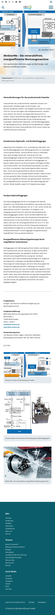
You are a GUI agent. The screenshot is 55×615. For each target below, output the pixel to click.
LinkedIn (8, 576)
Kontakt (31, 602)
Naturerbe (9, 526)
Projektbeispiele (7, 78)
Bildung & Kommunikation (15, 547)
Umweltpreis (10, 528)
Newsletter (42, 602)
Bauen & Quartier (11, 544)
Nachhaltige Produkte (13, 557)
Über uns (8, 531)
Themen (8, 518)
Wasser (8, 565)
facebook (8, 578)
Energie (8, 550)
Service (8, 534)
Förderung (9, 521)
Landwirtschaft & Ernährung (15, 555)
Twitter (8, 584)
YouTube (8, 589)
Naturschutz (10, 560)
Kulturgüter (9, 552)
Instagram (9, 581)
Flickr (7, 586)
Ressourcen (9, 563)
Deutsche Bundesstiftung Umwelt (21, 608)
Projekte (8, 523)
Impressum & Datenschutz (15, 602)
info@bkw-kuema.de (12, 324)
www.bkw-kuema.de (12, 327)
